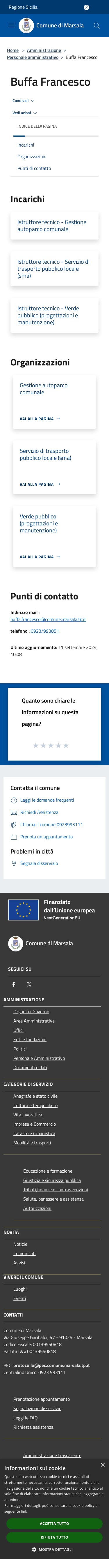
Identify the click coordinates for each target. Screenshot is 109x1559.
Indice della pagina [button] (37, 126)
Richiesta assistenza (33, 1426)
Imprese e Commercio (34, 1123)
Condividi (24, 100)
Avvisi (19, 1262)
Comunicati (24, 1253)
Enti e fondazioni (30, 1039)
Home (13, 50)
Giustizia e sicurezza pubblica (52, 1180)
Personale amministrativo (32, 57)
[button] (54, 1549)
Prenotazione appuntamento (41, 1399)
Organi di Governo (31, 1011)
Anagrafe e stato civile (35, 1095)
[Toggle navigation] (11, 25)
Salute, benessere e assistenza (53, 1198)
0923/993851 (45, 630)
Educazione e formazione (47, 1170)
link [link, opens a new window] (24, 1511)
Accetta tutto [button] (54, 1523)
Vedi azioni (25, 113)
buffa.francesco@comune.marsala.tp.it (48, 619)
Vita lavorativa (27, 1114)
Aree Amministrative (34, 1020)
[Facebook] (14, 984)
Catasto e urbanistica (34, 1133)
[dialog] (54, 1509)
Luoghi (20, 1288)
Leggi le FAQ (25, 1417)
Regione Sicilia (23, 6)
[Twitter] (29, 984)
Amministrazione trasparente (52, 1455)
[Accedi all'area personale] (86, 7)
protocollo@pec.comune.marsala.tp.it (51, 1365)
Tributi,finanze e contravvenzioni (55, 1189)
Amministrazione (44, 50)
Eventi (19, 1298)
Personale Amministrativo (39, 1058)
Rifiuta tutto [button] (54, 1537)
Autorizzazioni (37, 1208)
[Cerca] (96, 25)
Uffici (18, 1030)
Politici (20, 1048)
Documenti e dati (30, 1067)
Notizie (20, 1243)
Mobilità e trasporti (32, 1142)
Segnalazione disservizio (37, 1408)
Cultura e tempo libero (35, 1105)
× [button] (102, 1465)
